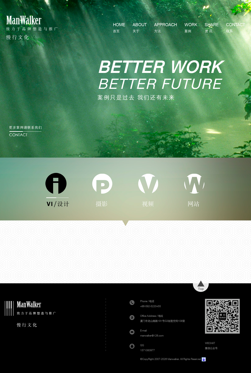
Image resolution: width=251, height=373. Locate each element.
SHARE (212, 28)
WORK (190, 28)
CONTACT (235, 28)
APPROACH (165, 28)
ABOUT (140, 28)
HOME (119, 28)
